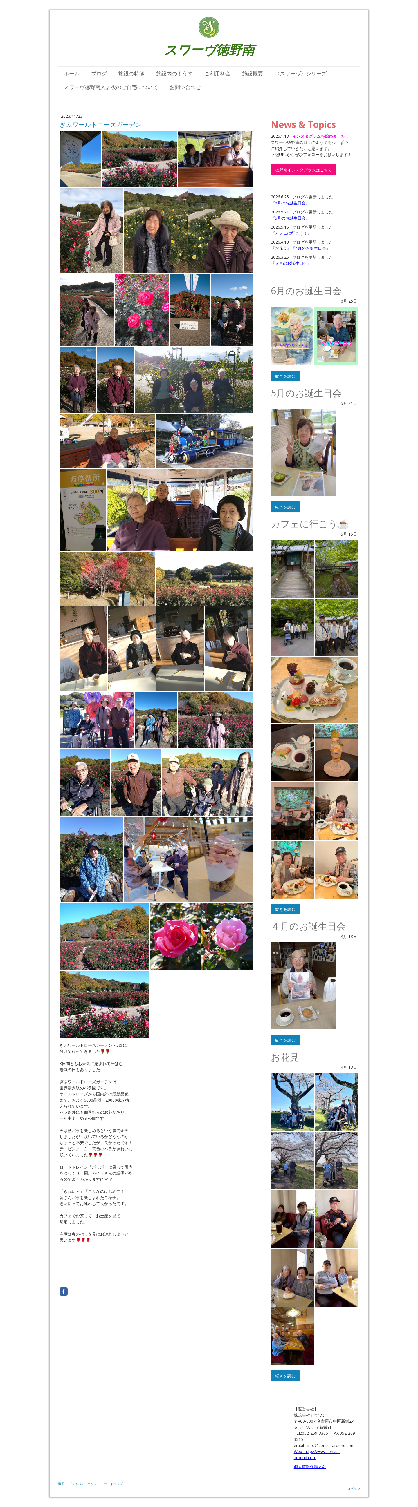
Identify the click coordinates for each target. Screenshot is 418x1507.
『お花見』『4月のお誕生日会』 (300, 248)
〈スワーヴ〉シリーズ (301, 73)
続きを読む (285, 376)
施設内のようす (174, 73)
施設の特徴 (131, 73)
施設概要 (252, 73)
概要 (61, 1483)
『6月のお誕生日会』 (290, 203)
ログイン (353, 1488)
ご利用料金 (217, 73)
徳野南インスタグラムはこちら (303, 170)
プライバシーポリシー (84, 1483)
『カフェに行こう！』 (291, 233)
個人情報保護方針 (310, 1466)
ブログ (99, 73)
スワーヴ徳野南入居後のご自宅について (111, 87)
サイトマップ (113, 1483)
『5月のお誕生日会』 (290, 218)
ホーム (72, 73)
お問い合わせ (185, 87)
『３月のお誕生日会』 (291, 263)
